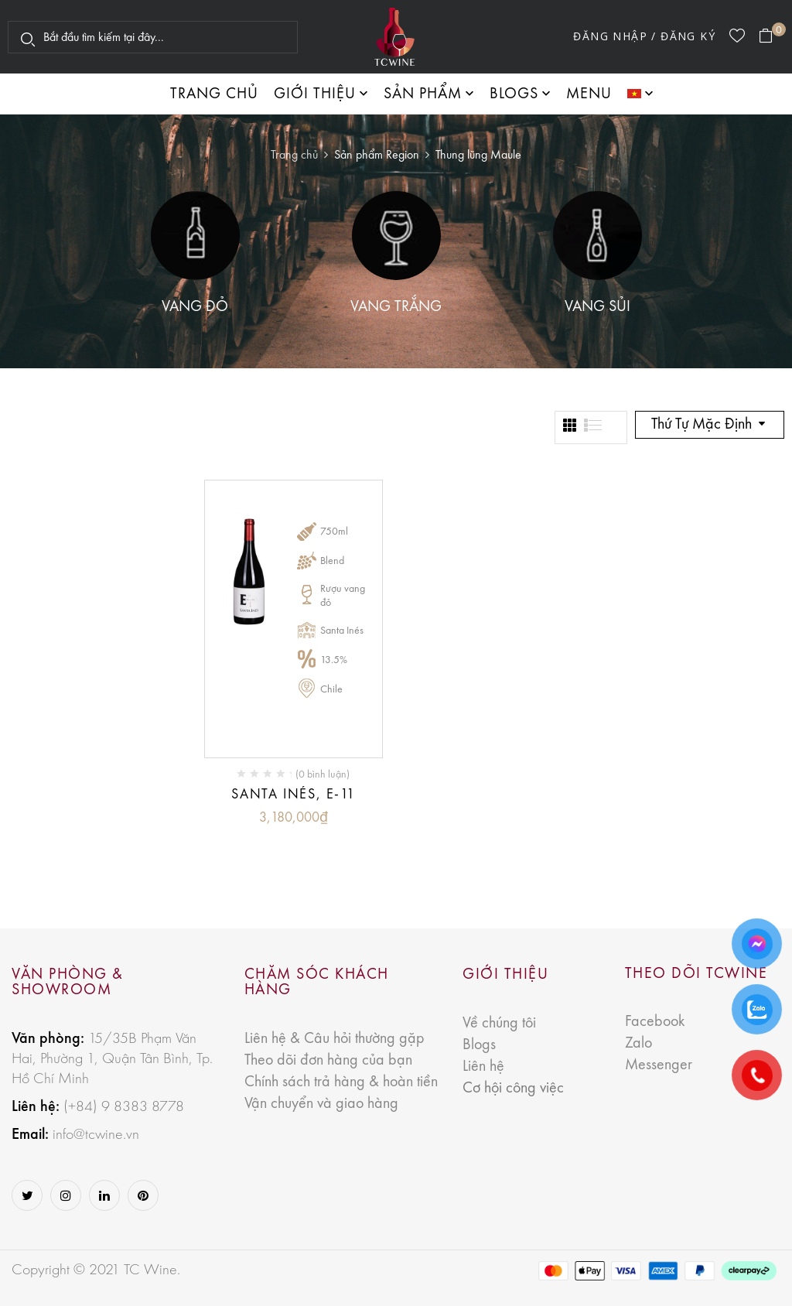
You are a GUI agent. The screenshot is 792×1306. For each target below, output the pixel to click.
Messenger (658, 1065)
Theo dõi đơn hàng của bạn (328, 1060)
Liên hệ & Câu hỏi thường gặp (334, 1039)
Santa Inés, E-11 (293, 795)
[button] (771, 36)
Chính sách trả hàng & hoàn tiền (341, 1082)
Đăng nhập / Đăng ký (644, 36)
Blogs (479, 1045)
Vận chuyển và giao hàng (321, 1104)
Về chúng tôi (499, 1023)
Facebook (654, 1022)
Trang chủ (294, 155)
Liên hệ (483, 1067)
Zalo (638, 1043)
